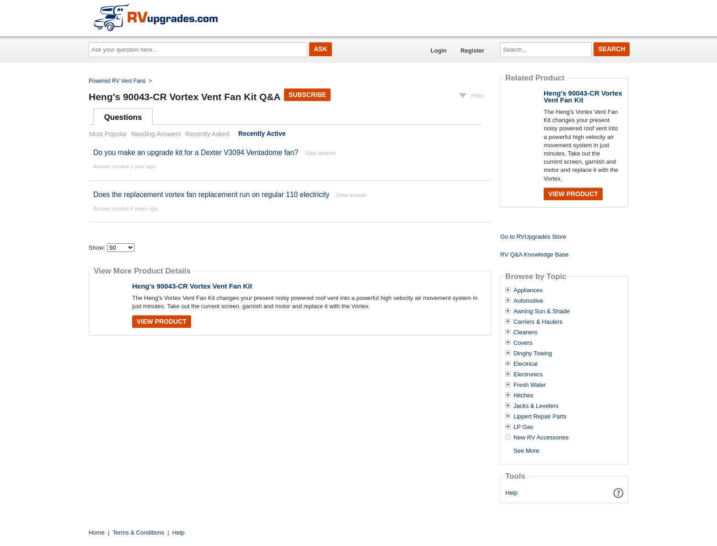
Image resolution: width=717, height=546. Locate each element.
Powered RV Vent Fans (117, 81)
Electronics (528, 374)
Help (511, 492)
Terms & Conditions (138, 532)
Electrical (526, 364)
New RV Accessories (541, 437)
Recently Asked (207, 134)
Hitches (523, 395)
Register (472, 50)
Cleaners (525, 332)
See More (526, 450)
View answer (320, 153)
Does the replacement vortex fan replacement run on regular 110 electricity (211, 194)
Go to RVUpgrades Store (533, 236)
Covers (523, 343)
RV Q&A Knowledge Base (534, 254)
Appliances (528, 290)
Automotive (528, 301)
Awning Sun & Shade (542, 311)
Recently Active (262, 134)
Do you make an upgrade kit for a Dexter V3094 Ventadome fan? (195, 152)
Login (439, 50)
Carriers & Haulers (538, 322)
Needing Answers (156, 134)
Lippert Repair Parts (540, 416)
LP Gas (523, 427)
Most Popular (108, 134)
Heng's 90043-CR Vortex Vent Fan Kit (192, 286)
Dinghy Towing (533, 353)
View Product (162, 321)
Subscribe (307, 94)
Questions (123, 117)
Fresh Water (530, 385)
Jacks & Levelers (536, 406)
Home (97, 532)
